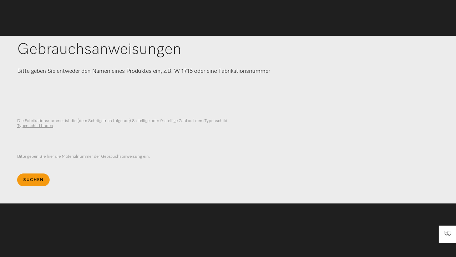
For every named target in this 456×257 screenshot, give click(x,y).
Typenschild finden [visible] (35, 126)
